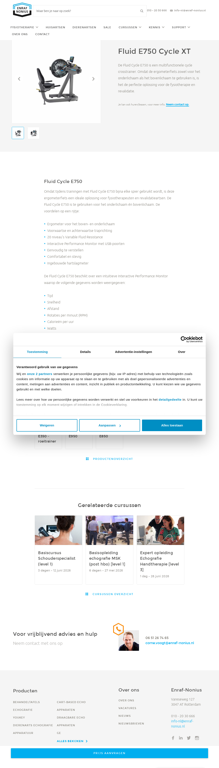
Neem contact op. (177, 104)
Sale (107, 27)
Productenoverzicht (112, 458)
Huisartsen (55, 27)
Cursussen (128, 27)
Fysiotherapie (22, 27)
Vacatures (127, 708)
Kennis (154, 27)
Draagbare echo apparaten (71, 721)
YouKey (19, 717)
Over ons (20, 34)
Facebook (173, 738)
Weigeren (47, 425)
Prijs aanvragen (109, 753)
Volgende (93, 79)
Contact (42, 34)
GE (59, 733)
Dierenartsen (84, 27)
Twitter (189, 738)
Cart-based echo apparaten (71, 705)
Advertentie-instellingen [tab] (133, 352)
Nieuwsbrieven (131, 723)
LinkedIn (181, 738)
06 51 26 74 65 (157, 638)
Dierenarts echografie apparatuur (33, 729)
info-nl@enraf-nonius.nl (190, 10)
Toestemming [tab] (37, 352)
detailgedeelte (170, 399)
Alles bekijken (70, 741)
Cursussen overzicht (112, 594)
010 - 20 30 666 (157, 10)
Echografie (23, 709)
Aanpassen (110, 425)
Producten (25, 690)
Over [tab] (181, 352)
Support (179, 27)
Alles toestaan (172, 425)
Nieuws (124, 715)
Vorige (19, 79)
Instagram (197, 738)
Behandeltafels (26, 702)
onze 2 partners (39, 374)
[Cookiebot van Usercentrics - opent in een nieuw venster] (184, 339)
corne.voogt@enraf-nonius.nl (169, 643)
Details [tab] (85, 352)
